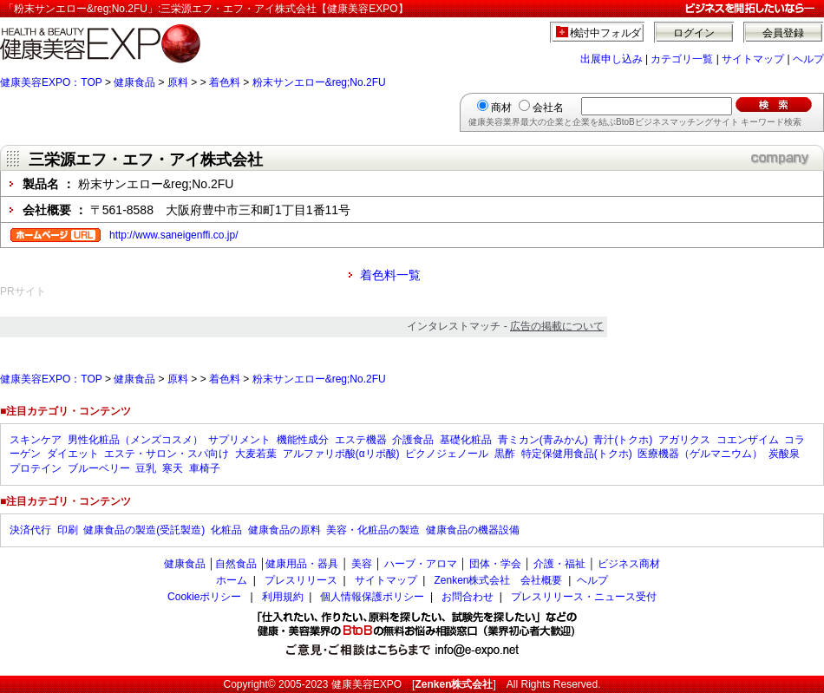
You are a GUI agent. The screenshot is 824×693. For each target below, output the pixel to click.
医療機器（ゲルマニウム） (700, 454)
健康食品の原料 (284, 530)
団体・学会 (495, 564)
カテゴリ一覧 (682, 59)
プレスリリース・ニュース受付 (584, 597)
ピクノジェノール (446, 454)
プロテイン (36, 468)
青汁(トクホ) (622, 440)
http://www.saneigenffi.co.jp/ (174, 235)
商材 (501, 107)
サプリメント (239, 440)
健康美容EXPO (366, 684)
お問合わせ (467, 597)
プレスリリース (301, 580)
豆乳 (145, 468)
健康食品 (134, 82)
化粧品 (226, 530)
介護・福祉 (559, 564)
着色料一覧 (390, 275)
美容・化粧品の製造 (373, 530)
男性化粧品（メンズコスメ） (135, 440)
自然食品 (236, 564)
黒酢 (504, 454)
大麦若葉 (256, 454)
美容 (361, 564)
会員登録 (783, 33)
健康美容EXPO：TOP (51, 82)
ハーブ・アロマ (420, 564)
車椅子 (204, 468)
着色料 (224, 82)
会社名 (548, 107)
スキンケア (36, 440)
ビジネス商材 (629, 564)
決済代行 (30, 530)
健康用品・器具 (301, 564)
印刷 (67, 530)
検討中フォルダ (606, 33)
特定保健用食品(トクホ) (576, 454)
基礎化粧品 (466, 440)
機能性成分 (303, 440)
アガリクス (684, 440)
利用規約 (283, 597)
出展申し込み (611, 59)
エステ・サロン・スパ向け (166, 454)
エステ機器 (361, 440)
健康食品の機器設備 (473, 530)
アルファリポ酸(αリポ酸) (341, 454)
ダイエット (73, 454)
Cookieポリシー (204, 597)
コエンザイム (747, 440)
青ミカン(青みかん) (543, 440)
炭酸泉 (784, 454)
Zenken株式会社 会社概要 (498, 580)
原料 (177, 82)
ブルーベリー (99, 468)
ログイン (694, 33)
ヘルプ (808, 59)
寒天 (172, 468)
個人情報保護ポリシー (372, 597)
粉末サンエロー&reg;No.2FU (319, 82)
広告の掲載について (557, 326)
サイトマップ (753, 59)
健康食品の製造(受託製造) (144, 530)
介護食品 (413, 440)
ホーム (231, 580)
